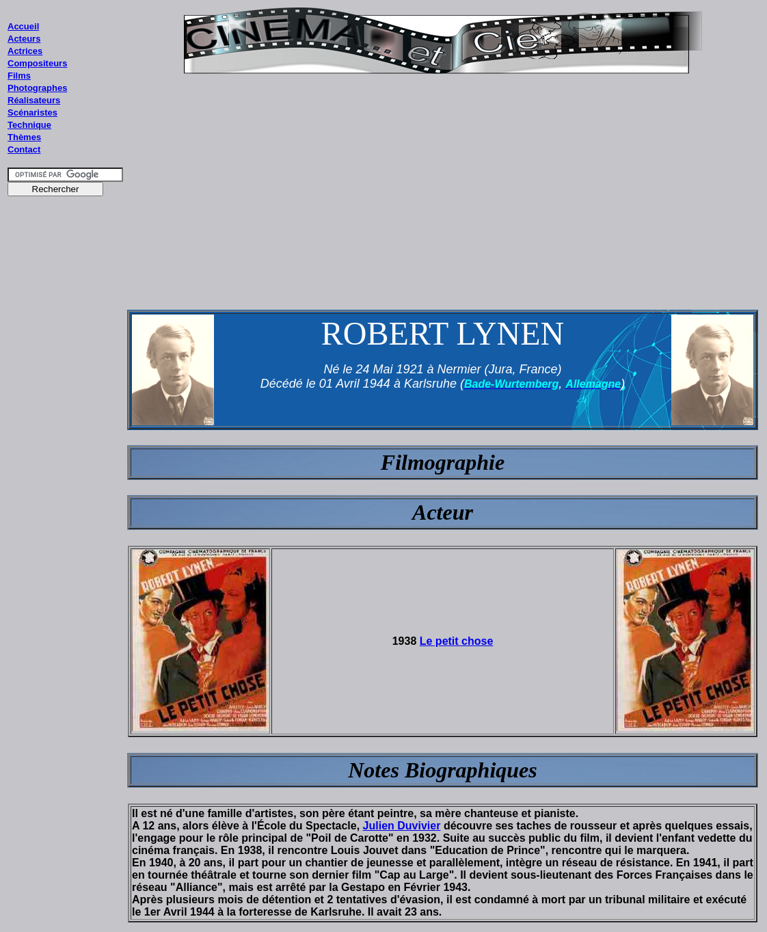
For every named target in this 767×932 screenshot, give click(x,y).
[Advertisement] (65, 463)
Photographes (37, 88)
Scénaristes (32, 112)
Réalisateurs (34, 100)
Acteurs (24, 39)
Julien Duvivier (402, 825)
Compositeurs (37, 63)
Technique (29, 125)
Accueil (23, 26)
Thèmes (24, 137)
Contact (24, 149)
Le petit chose (457, 641)
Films (19, 75)
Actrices (25, 51)
